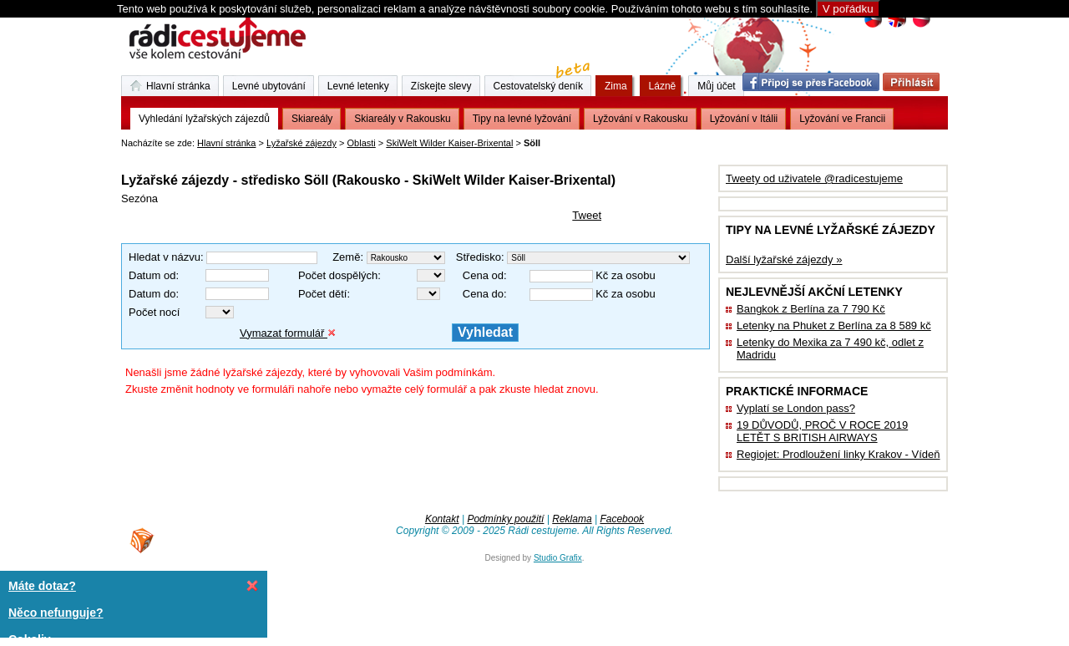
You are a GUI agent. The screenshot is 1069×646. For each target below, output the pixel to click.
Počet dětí (322, 293)
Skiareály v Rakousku (402, 119)
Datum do (152, 293)
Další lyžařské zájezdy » (784, 259)
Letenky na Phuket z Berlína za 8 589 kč (834, 325)
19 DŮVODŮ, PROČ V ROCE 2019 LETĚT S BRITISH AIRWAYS (822, 431)
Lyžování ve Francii (842, 119)
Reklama (571, 519)
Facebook (622, 519)
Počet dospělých (337, 275)
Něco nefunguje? (56, 612)
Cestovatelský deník (542, 83)
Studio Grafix (558, 557)
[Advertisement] (316, 154)
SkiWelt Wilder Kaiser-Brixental (449, 143)
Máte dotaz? (42, 586)
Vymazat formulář (288, 333)
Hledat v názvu (164, 257)
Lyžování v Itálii (744, 119)
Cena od (483, 275)
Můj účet (716, 86)
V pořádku (848, 9)
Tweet (586, 215)
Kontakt (442, 519)
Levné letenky (358, 86)
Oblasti (361, 143)
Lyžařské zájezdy (301, 143)
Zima (616, 86)
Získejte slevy (441, 86)
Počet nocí (154, 312)
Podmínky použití (505, 519)
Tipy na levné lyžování (522, 119)
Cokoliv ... (35, 639)
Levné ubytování (269, 86)
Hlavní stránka (226, 143)
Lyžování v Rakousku (640, 119)
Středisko (478, 257)
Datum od (152, 275)
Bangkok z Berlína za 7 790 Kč (811, 309)
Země (346, 257)
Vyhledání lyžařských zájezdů (204, 119)
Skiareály (311, 119)
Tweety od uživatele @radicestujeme (814, 178)
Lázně (662, 86)
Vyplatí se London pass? (796, 408)
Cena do (483, 293)
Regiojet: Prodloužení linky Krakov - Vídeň (838, 454)
